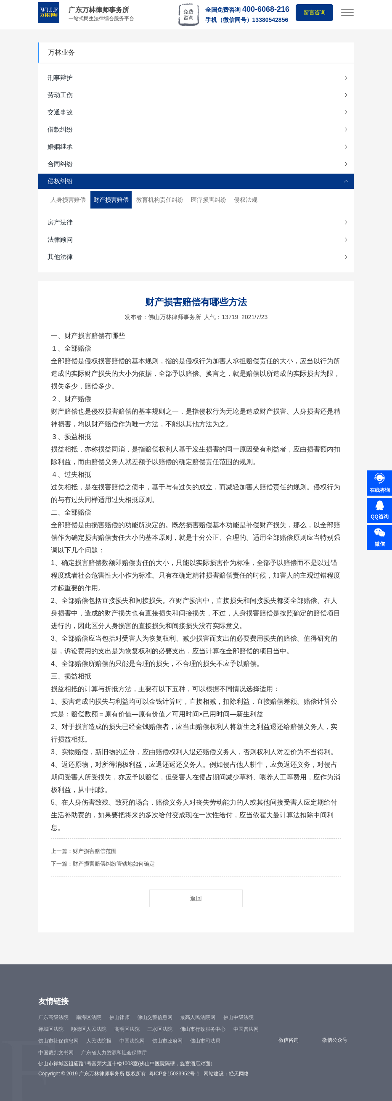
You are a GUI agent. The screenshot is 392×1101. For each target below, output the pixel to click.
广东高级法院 (53, 1017)
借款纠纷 (60, 129)
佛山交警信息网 (154, 1017)
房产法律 (60, 222)
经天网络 (239, 1074)
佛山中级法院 (238, 1017)
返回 (196, 898)
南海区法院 (88, 1017)
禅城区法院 (51, 1029)
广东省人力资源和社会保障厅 (114, 1053)
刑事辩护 (60, 77)
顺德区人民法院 (88, 1029)
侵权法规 (245, 199)
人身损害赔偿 (68, 199)
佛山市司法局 (205, 1041)
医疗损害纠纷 (208, 199)
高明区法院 (127, 1029)
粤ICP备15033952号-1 (174, 1074)
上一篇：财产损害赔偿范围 (84, 851)
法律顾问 (60, 239)
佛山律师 (119, 1017)
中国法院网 (132, 1041)
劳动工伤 (60, 94)
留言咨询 (315, 12)
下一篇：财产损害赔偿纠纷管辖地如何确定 (103, 864)
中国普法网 (246, 1029)
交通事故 (60, 112)
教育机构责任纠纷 (159, 199)
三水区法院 (159, 1029)
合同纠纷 (60, 163)
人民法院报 (98, 1041)
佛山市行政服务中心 (202, 1029)
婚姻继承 (60, 146)
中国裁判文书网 (56, 1053)
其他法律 (60, 256)
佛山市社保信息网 (58, 1041)
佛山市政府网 (167, 1041)
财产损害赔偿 (111, 199)
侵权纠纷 (60, 181)
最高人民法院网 (197, 1017)
